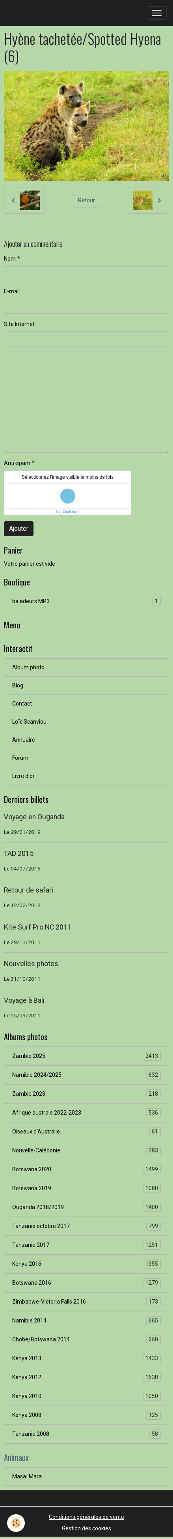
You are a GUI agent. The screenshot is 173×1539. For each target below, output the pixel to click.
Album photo (28, 667)
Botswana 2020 (86, 1169)
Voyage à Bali (24, 1000)
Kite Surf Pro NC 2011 (37, 927)
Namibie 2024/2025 (86, 1075)
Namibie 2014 (86, 1320)
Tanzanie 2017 (86, 1245)
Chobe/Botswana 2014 (86, 1339)
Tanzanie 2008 (86, 1434)
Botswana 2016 (86, 1282)
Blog (17, 685)
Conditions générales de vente (86, 1517)
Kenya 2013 (86, 1358)
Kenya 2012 (86, 1377)
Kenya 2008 (86, 1415)
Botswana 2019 (86, 1188)
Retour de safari (28, 890)
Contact (22, 703)
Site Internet (19, 324)
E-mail (12, 291)
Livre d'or (23, 776)
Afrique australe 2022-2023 (86, 1112)
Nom (10, 259)
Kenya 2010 (86, 1396)
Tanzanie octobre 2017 (86, 1226)
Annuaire (23, 740)
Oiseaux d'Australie (86, 1131)
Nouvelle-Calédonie (86, 1150)
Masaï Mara (27, 1476)
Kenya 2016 (86, 1264)
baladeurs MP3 (86, 601)
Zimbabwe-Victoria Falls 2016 (86, 1301)
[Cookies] (16, 1523)
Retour (86, 200)
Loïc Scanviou (29, 722)
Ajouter (18, 528)
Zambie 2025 (86, 1056)
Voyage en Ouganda (34, 817)
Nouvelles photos (31, 964)
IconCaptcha (66, 511)
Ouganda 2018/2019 (86, 1207)
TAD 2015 (18, 853)
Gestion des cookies (86, 1528)
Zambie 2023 (86, 1093)
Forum (20, 758)
